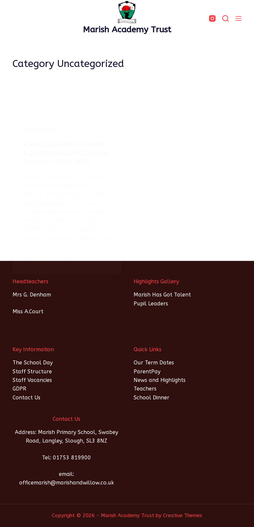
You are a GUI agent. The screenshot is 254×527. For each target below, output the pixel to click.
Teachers (145, 389)
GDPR (19, 389)
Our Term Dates (154, 362)
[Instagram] (212, 18)
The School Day (33, 362)
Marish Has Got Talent (162, 295)
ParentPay (147, 371)
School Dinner (151, 397)
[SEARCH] (225, 18)
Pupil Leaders (151, 303)
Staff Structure (32, 371)
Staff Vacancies (32, 380)
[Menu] (238, 18)
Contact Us (26, 397)
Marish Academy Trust (127, 30)
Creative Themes (182, 515)
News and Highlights (160, 380)
